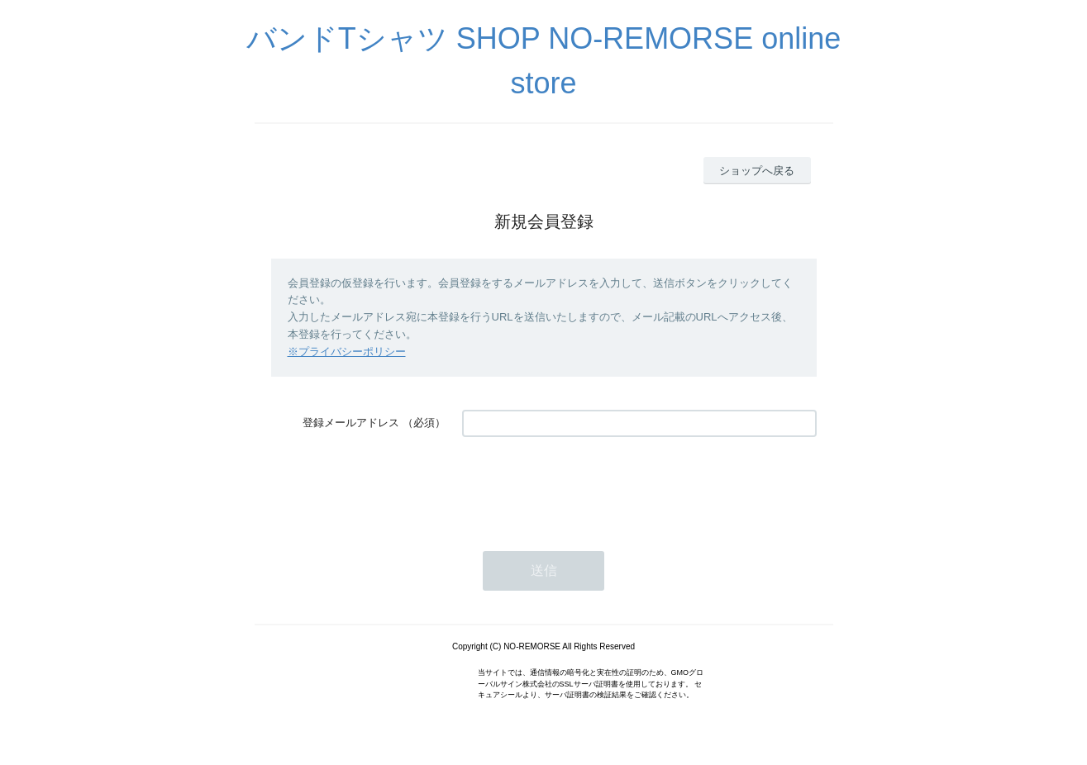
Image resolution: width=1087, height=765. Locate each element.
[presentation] (587, 486)
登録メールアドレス (351, 422)
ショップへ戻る (756, 170)
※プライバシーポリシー (347, 351)
